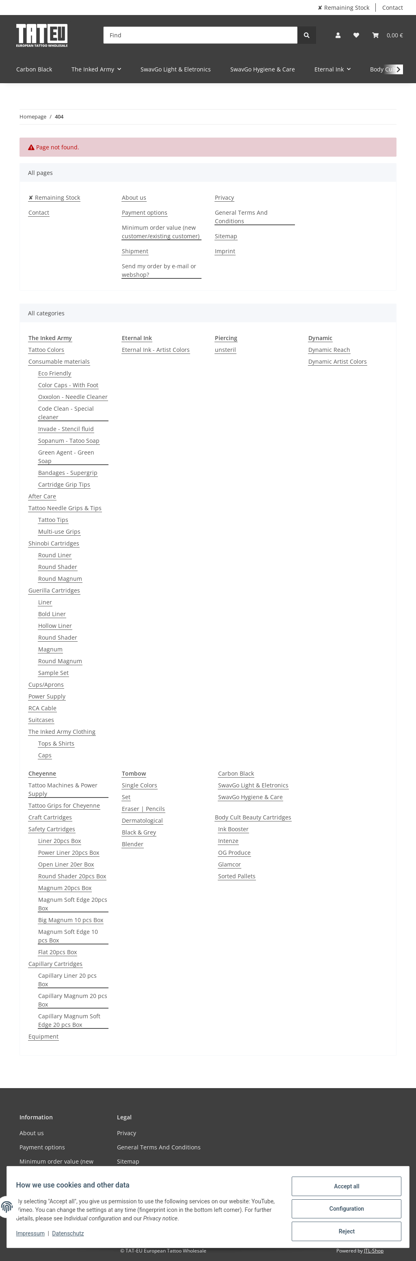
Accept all (342, 1190)
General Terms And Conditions (241, 217)
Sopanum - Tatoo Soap (69, 440)
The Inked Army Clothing (61, 731)
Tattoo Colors (46, 350)
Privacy (224, 197)
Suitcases (41, 720)
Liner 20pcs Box (59, 841)
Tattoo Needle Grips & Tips (65, 508)
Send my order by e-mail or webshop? (159, 270)
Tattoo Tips (53, 520)
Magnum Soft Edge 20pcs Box (72, 904)
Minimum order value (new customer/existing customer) (160, 232)
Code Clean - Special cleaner (66, 413)
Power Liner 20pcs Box (68, 852)
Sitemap (226, 236)
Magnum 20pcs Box (64, 888)
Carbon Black (236, 773)
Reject (343, 1232)
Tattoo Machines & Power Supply (63, 789)
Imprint (225, 251)
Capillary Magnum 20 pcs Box (72, 1000)
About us (134, 197)
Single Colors (139, 785)
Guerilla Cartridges (54, 590)
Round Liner (55, 555)
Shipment (135, 251)
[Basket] (388, 35)
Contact (392, 7)
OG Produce (234, 852)
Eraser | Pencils (143, 809)
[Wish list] (356, 35)
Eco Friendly (54, 373)
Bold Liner (52, 614)
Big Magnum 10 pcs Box (70, 920)
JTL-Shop (374, 1250)
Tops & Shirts (56, 743)
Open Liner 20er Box (66, 864)
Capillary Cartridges (55, 964)
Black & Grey (139, 832)
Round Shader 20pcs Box (72, 876)
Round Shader (57, 567)
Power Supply (46, 696)
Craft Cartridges (50, 817)
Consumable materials (59, 361)
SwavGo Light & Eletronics (253, 785)
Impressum (34, 1236)
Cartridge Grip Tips (64, 484)
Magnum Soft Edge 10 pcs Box (68, 936)
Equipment (43, 1036)
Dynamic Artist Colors (337, 361)
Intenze (228, 841)
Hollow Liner (55, 625)
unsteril (225, 350)
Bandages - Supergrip (68, 472)
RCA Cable (42, 708)
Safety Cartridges (51, 829)
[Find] (200, 35)
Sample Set (53, 673)
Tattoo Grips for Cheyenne (64, 805)
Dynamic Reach (329, 350)
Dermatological (142, 820)
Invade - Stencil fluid (66, 429)
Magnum (50, 649)
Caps (45, 755)
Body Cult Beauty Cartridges (253, 817)
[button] (338, 35)
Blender (132, 844)
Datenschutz (72, 1236)
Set (126, 797)
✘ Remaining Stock (343, 7)
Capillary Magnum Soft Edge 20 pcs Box (69, 1020)
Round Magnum (60, 578)
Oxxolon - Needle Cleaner (73, 397)
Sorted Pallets (237, 876)
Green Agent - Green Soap (66, 456)
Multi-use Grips (59, 531)
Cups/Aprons (46, 684)
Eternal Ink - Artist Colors (156, 350)
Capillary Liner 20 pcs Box (67, 980)
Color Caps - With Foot (68, 385)
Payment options (144, 212)
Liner (45, 602)
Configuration (342, 1211)
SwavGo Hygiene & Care (250, 797)
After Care (42, 496)
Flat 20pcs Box (57, 952)
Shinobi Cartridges (53, 543)
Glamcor (229, 864)
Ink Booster (233, 829)
